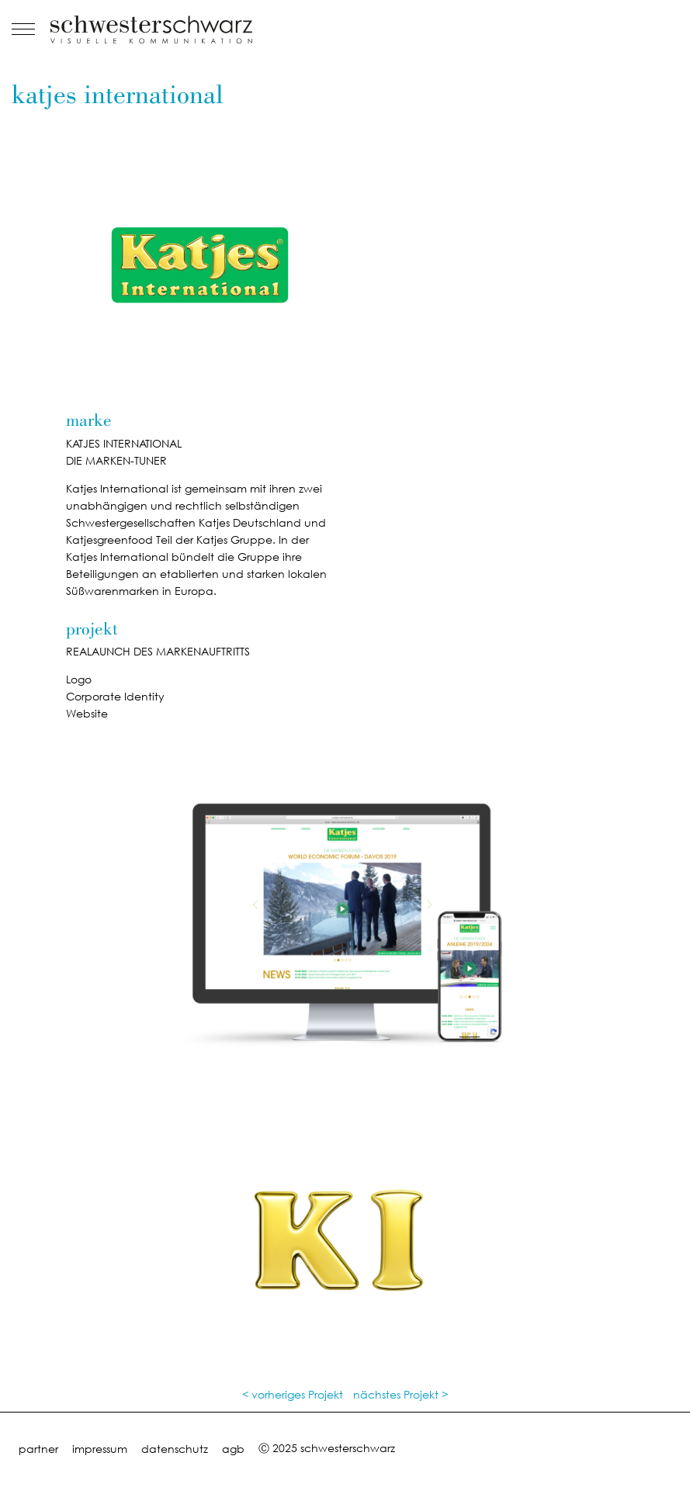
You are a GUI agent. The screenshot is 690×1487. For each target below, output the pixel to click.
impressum (99, 1448)
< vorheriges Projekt (292, 1394)
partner (38, 1448)
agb (233, 1448)
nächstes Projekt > (400, 1394)
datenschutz (174, 1448)
